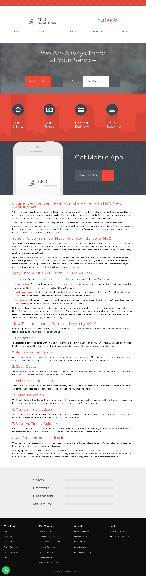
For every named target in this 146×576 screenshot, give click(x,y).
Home (17, 32)
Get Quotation (96, 81)
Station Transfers (46, 552)
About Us (44, 32)
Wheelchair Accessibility (49, 542)
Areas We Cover (11, 552)
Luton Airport (79, 542)
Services (71, 32)
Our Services (9, 542)
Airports (98, 32)
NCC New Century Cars (40, 257)
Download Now (88, 175)
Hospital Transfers (47, 547)
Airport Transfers (11, 547)
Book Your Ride (38, 81)
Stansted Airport (81, 547)
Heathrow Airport (81, 531)
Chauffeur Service (47, 536)
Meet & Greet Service (48, 563)
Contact (125, 32)
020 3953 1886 (109, 21)
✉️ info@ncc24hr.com (119, 536)
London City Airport (82, 552)
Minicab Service (46, 531)
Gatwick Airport (80, 536)
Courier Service (45, 557)
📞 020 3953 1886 (117, 531)
